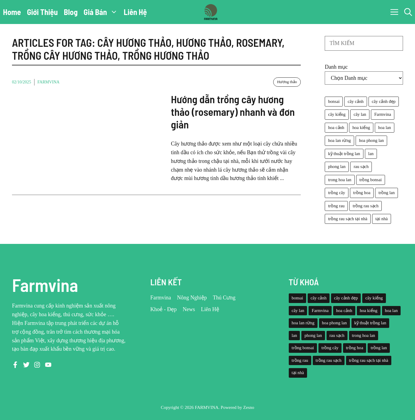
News (189, 309)
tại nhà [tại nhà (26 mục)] (381, 218)
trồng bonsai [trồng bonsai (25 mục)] (371, 179)
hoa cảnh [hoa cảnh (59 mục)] (336, 127)
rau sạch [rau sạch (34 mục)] (361, 166)
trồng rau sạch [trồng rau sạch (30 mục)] (365, 205)
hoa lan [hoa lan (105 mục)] (384, 127)
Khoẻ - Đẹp (163, 309)
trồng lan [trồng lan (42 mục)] (386, 192)
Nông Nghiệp (192, 298)
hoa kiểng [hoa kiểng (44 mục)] (361, 127)
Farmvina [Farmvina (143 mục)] (382, 114)
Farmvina (48, 82)
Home (12, 11)
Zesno (248, 407)
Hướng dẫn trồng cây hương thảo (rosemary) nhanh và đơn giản (233, 111)
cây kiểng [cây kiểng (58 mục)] (336, 114)
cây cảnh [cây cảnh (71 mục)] (355, 101)
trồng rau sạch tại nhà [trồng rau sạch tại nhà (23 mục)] (347, 218)
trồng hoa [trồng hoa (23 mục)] (361, 192)
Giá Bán (102, 12)
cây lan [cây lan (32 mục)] (360, 114)
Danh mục (336, 67)
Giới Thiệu (42, 11)
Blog (71, 11)
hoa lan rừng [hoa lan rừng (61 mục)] (339, 140)
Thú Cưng (224, 298)
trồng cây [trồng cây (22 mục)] (336, 192)
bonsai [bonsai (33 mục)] (333, 101)
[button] (408, 12)
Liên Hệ (135, 11)
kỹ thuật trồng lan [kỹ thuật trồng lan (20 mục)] (344, 153)
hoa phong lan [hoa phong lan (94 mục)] (371, 140)
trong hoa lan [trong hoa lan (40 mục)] (339, 179)
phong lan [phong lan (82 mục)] (336, 166)
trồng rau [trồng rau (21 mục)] (336, 205)
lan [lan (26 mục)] (371, 153)
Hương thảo (287, 82)
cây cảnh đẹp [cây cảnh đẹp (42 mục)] (384, 101)
